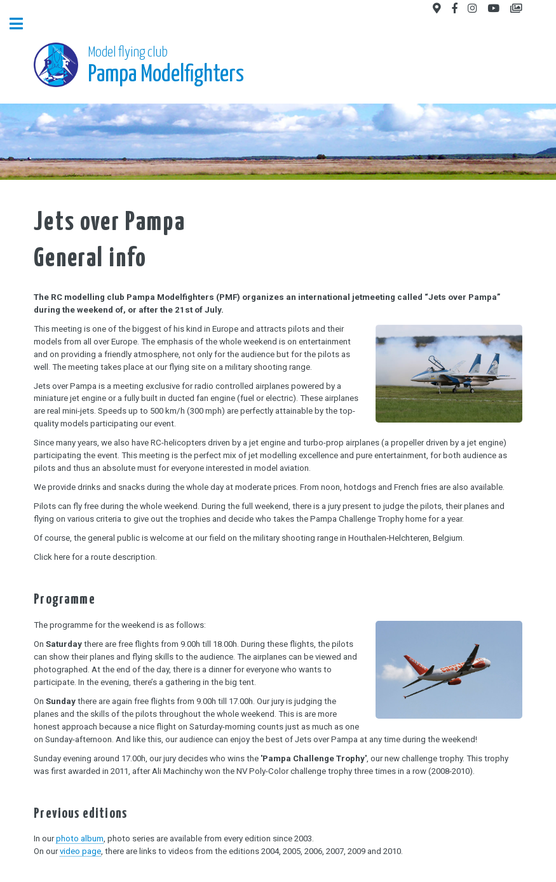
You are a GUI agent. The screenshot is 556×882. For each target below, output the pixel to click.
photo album (80, 838)
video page (80, 851)
